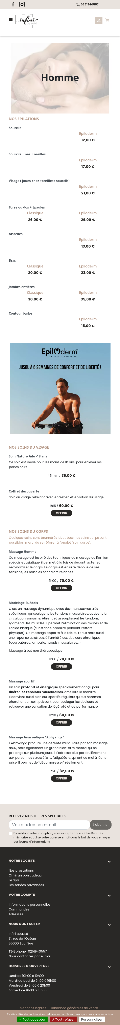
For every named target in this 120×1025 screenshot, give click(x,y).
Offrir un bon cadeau (25, 875)
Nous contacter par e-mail (30, 956)
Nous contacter (24, 924)
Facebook (13, 4)
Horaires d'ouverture (29, 966)
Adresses (16, 914)
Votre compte (22, 894)
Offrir (61, 513)
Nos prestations (21, 870)
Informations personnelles (29, 904)
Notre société (22, 860)
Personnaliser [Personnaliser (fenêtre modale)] (92, 1019)
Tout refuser (63, 1019)
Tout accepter (32, 1019)
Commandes (19, 909)
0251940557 (87, 4)
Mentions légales (33, 1008)
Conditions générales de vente (74, 1008)
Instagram (22, 4)
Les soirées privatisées (26, 885)
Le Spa (14, 880)
